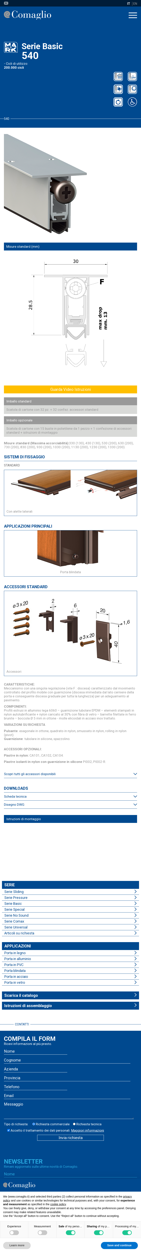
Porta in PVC (14, 965)
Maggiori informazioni (87, 1130)
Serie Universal (16, 927)
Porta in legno (15, 953)
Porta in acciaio (16, 976)
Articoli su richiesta (19, 933)
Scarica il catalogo (21, 995)
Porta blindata (15, 971)
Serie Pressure (16, 898)
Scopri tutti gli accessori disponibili (30, 774)
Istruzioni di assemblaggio (28, 1005)
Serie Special (14, 909)
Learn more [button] (16, 1245)
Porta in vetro (14, 982)
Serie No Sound (16, 915)
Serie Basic (13, 903)
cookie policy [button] (58, 1204)
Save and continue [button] (119, 1245)
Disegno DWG (14, 805)
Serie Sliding (14, 892)
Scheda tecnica (15, 796)
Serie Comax (14, 921)
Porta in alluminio (17, 959)
